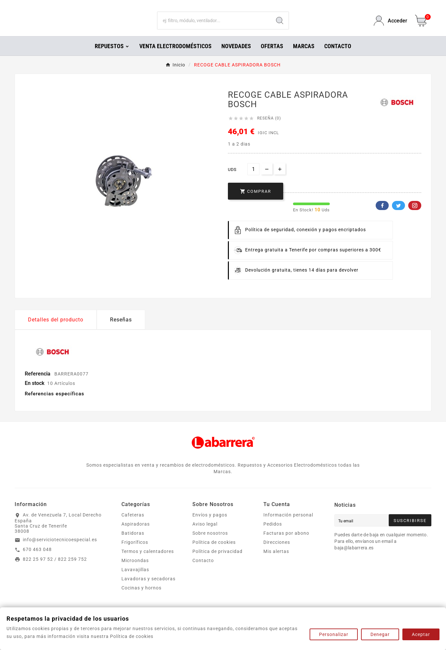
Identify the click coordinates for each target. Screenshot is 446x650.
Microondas (135, 569)
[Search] (279, 25)
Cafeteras (132, 524)
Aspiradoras (135, 533)
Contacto (203, 569)
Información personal (288, 524)
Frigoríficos (134, 551)
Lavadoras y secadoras (148, 587)
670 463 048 (37, 558)
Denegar (380, 634)
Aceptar (421, 634)
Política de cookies (214, 551)
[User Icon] (390, 25)
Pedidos (272, 533)
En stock (35, 392)
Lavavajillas (135, 578)
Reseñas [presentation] (121, 329)
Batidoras (132, 542)
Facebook (382, 214)
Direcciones (276, 551)
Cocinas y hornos (141, 597)
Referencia (38, 383)
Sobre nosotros (210, 542)
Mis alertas (276, 560)
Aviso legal (204, 533)
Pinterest (414, 214)
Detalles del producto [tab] (55, 329)
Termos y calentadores (147, 560)
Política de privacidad (217, 560)
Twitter (398, 214)
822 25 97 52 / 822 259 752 (55, 568)
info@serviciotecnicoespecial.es (60, 548)
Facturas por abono (286, 542)
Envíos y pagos (209, 524)
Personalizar (333, 634)
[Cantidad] (253, 178)
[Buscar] (214, 25)
